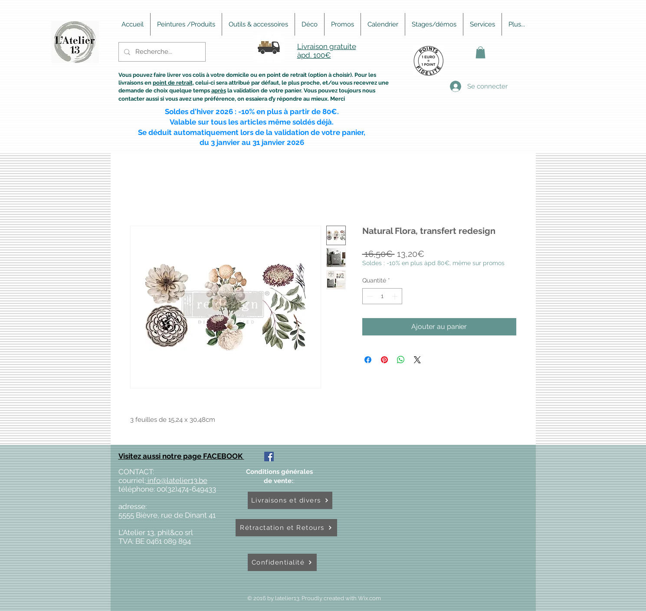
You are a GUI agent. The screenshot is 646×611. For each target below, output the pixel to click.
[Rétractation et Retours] (286, 527)
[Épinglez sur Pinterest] (384, 360)
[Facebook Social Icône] (269, 456)
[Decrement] (369, 296)
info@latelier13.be (176, 480)
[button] (480, 52)
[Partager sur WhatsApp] (401, 360)
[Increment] (395, 296)
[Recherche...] (161, 52)
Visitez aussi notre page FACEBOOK (181, 456)
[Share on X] (417, 360)
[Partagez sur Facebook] (368, 360)
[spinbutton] (382, 296)
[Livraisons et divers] (290, 500)
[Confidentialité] (282, 562)
